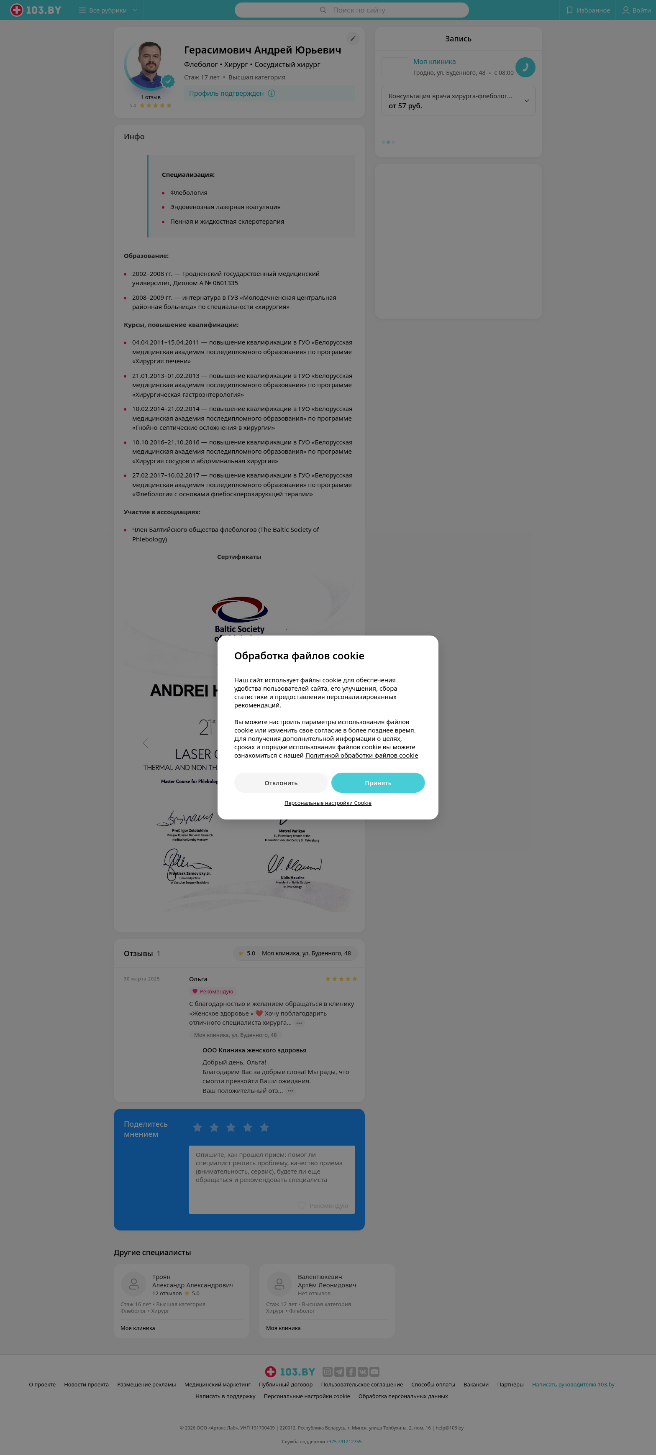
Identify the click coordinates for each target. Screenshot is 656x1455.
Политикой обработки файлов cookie (361, 755)
